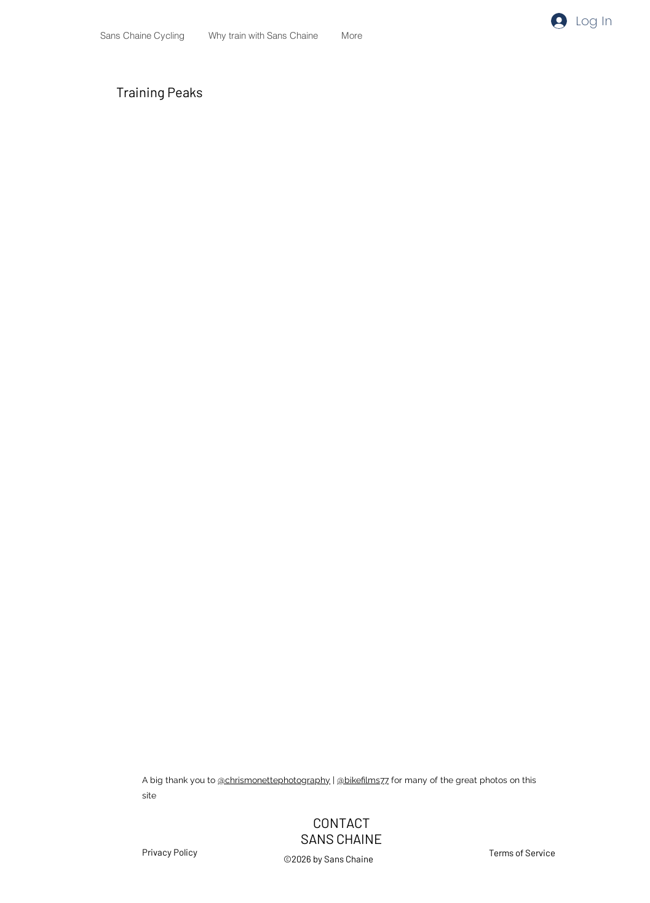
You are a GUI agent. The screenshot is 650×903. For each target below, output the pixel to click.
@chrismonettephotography (274, 780)
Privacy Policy (169, 851)
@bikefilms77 (363, 780)
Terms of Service (522, 852)
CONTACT (341, 822)
